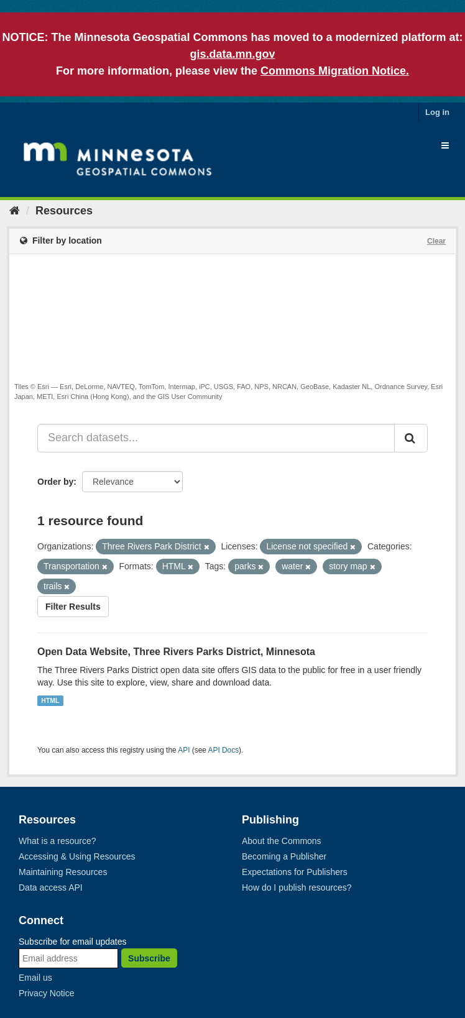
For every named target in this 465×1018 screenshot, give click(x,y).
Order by (55, 482)
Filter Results (73, 607)
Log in (437, 112)
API (184, 750)
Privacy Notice (46, 993)
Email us (35, 978)
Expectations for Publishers (295, 872)
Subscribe (149, 958)
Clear (436, 241)
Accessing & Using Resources (77, 856)
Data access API (51, 887)
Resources (64, 210)
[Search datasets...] (216, 438)
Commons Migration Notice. (334, 71)
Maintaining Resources (63, 872)
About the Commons (281, 841)
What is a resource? (57, 841)
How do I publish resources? (297, 887)
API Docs (223, 750)
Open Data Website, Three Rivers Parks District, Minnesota (176, 651)
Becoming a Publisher (284, 856)
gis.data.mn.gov (232, 54)
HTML (50, 700)
